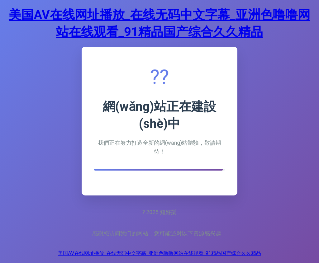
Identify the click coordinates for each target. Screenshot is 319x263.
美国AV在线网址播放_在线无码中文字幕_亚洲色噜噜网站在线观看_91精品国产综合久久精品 (159, 253)
